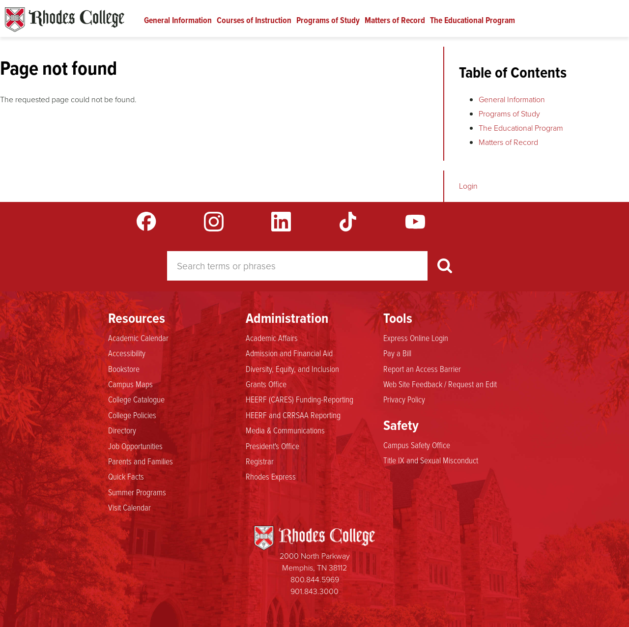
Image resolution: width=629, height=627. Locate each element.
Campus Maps (130, 384)
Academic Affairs (272, 337)
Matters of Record (395, 20)
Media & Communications (285, 430)
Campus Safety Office (416, 445)
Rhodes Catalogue (64, 19)
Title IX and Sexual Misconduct (430, 460)
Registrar (260, 461)
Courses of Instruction (254, 20)
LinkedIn (281, 221)
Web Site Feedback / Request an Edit (440, 384)
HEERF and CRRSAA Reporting (293, 415)
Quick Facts (126, 476)
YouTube (415, 221)
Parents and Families (140, 461)
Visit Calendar (129, 507)
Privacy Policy (404, 399)
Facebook (146, 221)
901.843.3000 (314, 591)
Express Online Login (415, 337)
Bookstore (124, 368)
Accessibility (126, 353)
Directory (122, 430)
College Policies (132, 415)
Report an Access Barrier (422, 368)
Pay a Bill (397, 353)
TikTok (348, 221)
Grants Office (266, 384)
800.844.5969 (314, 579)
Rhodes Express (271, 476)
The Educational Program (472, 20)
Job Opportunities (135, 446)
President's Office (272, 446)
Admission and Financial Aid (289, 353)
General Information (178, 20)
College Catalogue (136, 399)
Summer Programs (137, 492)
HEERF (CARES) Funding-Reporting (299, 399)
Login (468, 186)
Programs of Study (328, 20)
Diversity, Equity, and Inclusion (292, 368)
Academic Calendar (138, 337)
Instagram (214, 221)
